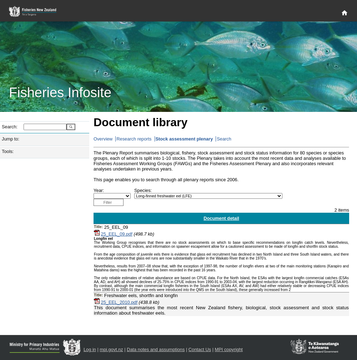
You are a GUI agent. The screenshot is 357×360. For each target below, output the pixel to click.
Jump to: (10, 139)
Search (224, 139)
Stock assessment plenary (184, 139)
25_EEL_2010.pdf (119, 302)
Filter (108, 202)
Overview (103, 139)
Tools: (8, 151)
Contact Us (199, 349)
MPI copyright (229, 349)
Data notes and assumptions (156, 349)
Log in (90, 349)
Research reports (133, 139)
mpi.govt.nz (111, 349)
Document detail (221, 218)
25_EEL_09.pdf (116, 234)
